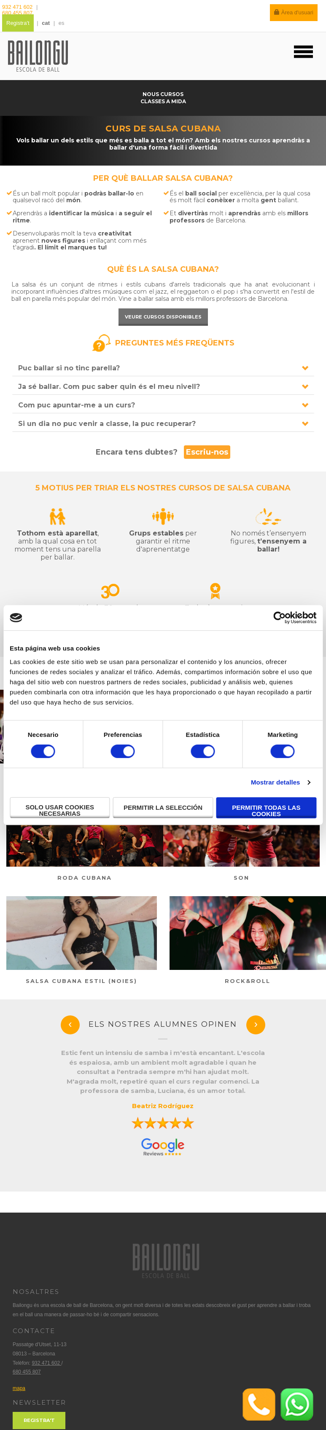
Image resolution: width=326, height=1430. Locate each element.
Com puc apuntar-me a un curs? (76, 405)
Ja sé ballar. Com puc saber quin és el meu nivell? (109, 387)
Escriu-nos (207, 452)
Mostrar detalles (275, 782)
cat (46, 23)
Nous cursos (163, 94)
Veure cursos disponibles (163, 317)
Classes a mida (163, 101)
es (62, 23)
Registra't (18, 23)
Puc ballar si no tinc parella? (69, 368)
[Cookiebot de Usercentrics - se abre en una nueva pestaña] (279, 617)
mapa (19, 1388)
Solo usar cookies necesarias (59, 810)
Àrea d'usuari (293, 12)
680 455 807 (17, 13)
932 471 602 (18, 7)
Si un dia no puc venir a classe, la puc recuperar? (107, 424)
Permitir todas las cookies (266, 810)
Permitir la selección (163, 807)
